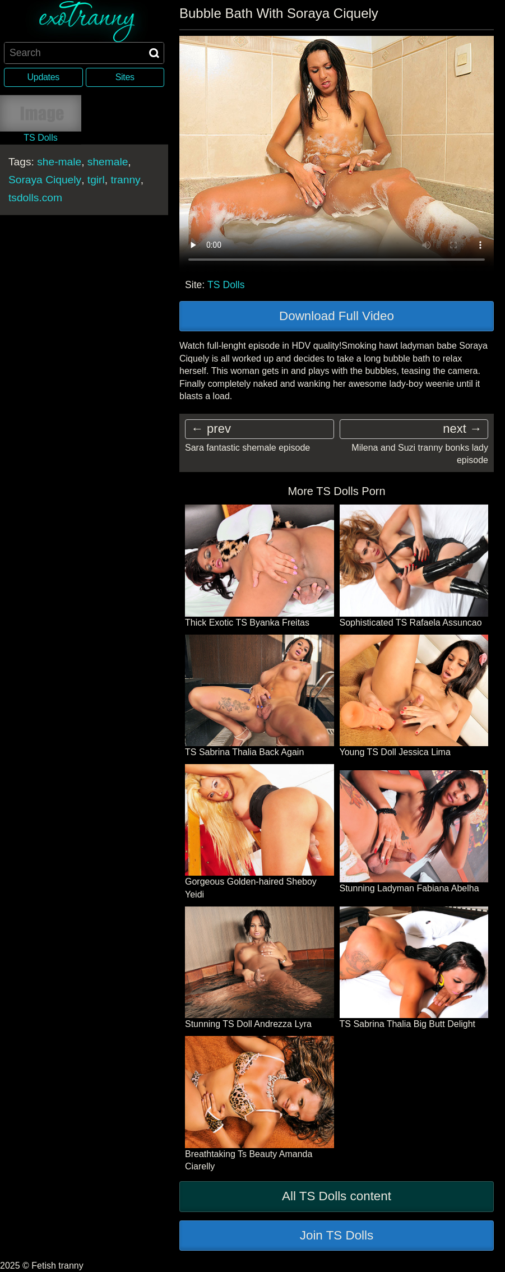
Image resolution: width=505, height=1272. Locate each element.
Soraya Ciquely (44, 179)
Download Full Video (336, 316)
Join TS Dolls (337, 1235)
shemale (107, 161)
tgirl (96, 179)
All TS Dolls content (336, 1196)
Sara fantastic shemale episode (247, 447)
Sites (125, 77)
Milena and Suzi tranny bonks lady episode (419, 454)
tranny (125, 179)
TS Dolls (225, 284)
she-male (59, 161)
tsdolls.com (35, 197)
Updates (43, 77)
